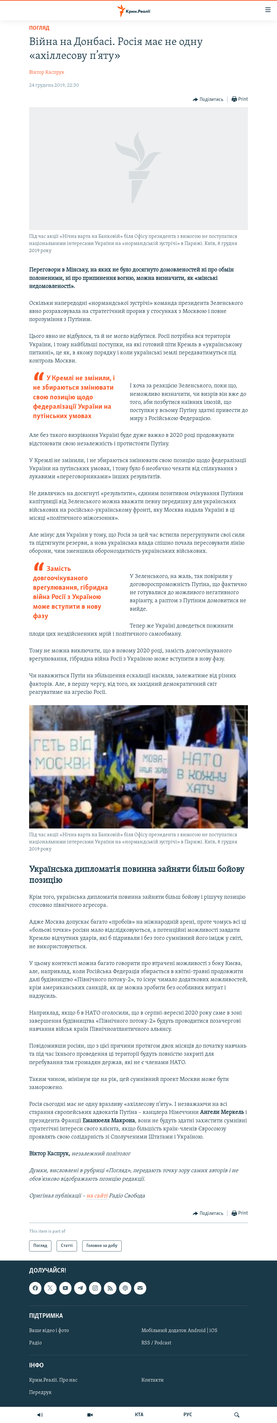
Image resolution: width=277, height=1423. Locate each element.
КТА (139, 1414)
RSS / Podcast (156, 1343)
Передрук (40, 1392)
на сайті (97, 1196)
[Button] (208, 99)
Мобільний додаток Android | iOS (179, 1330)
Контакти (152, 1380)
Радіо (35, 1343)
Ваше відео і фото (49, 1330)
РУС (187, 1414)
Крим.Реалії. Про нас (53, 1380)
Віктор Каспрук (46, 72)
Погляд (39, 28)
